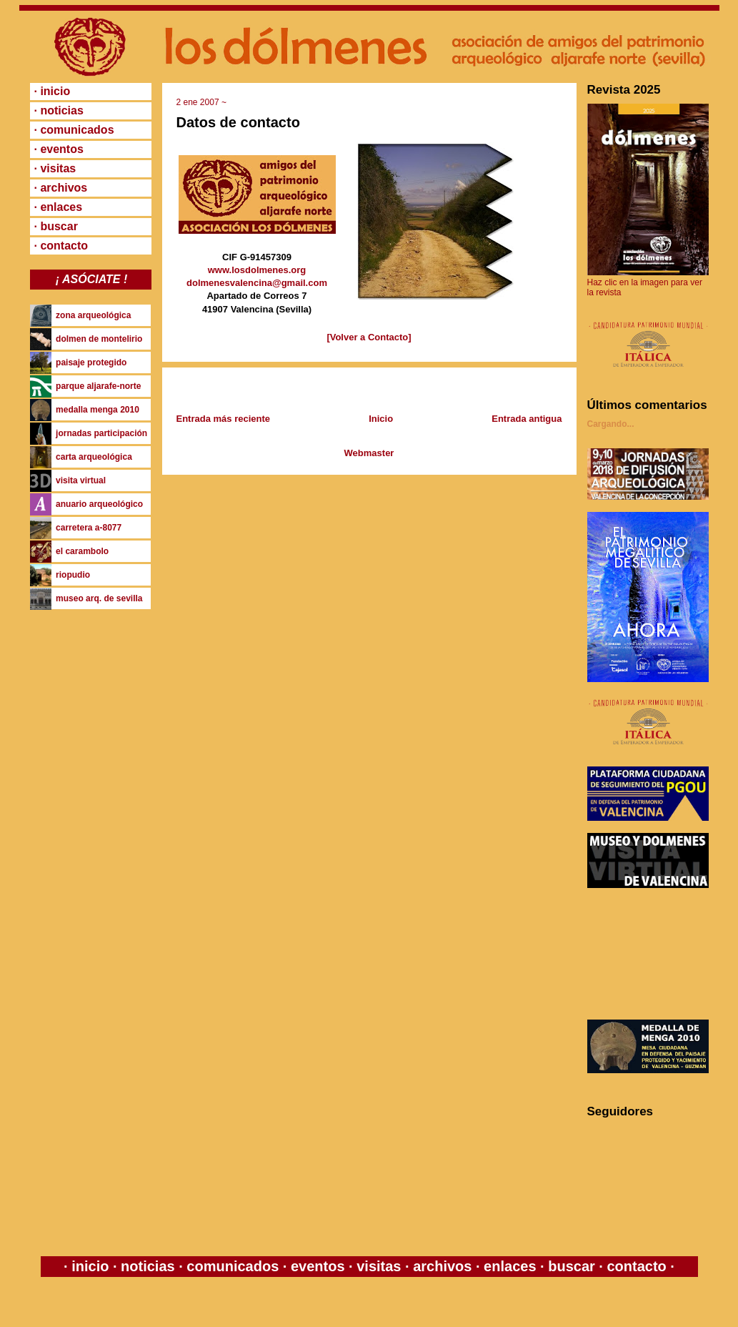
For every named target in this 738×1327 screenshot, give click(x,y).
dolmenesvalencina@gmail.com (256, 282)
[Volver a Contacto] (368, 337)
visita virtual (81, 480)
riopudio (73, 575)
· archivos (61, 188)
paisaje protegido (91, 362)
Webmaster (369, 453)
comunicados (233, 1266)
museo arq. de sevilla (99, 598)
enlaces (508, 1266)
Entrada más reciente (223, 418)
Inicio (381, 418)
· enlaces (58, 207)
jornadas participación (101, 433)
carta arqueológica (94, 457)
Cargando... (610, 424)
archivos (442, 1266)
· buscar (56, 226)
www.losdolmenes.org (257, 270)
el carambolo (82, 551)
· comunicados (74, 130)
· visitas (55, 168)
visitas (379, 1266)
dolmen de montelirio (99, 339)
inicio (90, 1266)
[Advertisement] (651, 953)
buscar (571, 1266)
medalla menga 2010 (97, 410)
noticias (148, 1266)
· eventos (59, 149)
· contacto (61, 246)
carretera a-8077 (88, 528)
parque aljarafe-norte (98, 386)
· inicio (52, 91)
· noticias (59, 110)
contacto (635, 1266)
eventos (317, 1266)
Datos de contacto (238, 122)
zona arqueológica (93, 315)
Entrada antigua (527, 418)
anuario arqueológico (99, 504)
